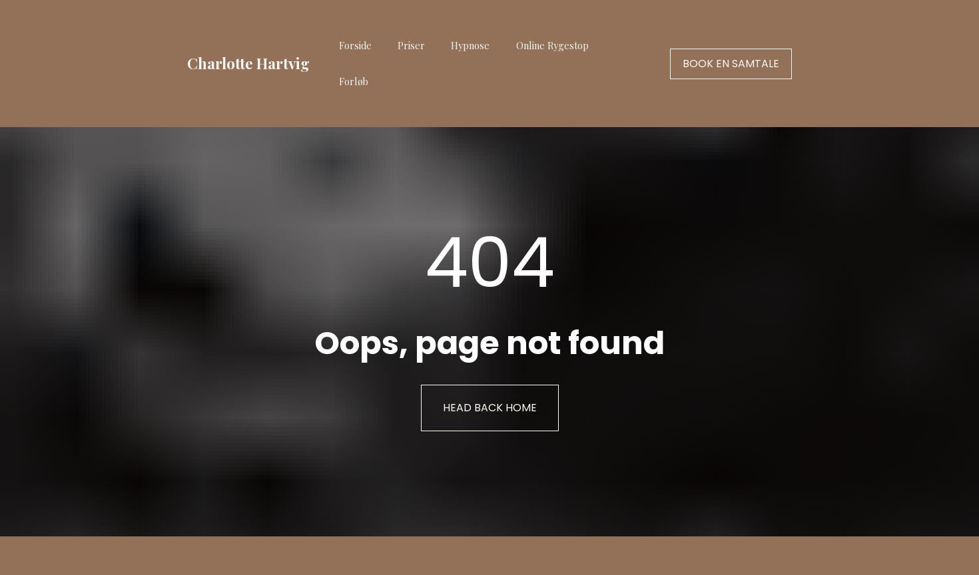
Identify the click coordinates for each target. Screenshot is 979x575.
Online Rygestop (552, 45)
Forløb (353, 81)
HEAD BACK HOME (490, 401)
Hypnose (470, 45)
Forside (355, 45)
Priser (411, 45)
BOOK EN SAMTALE (731, 63)
